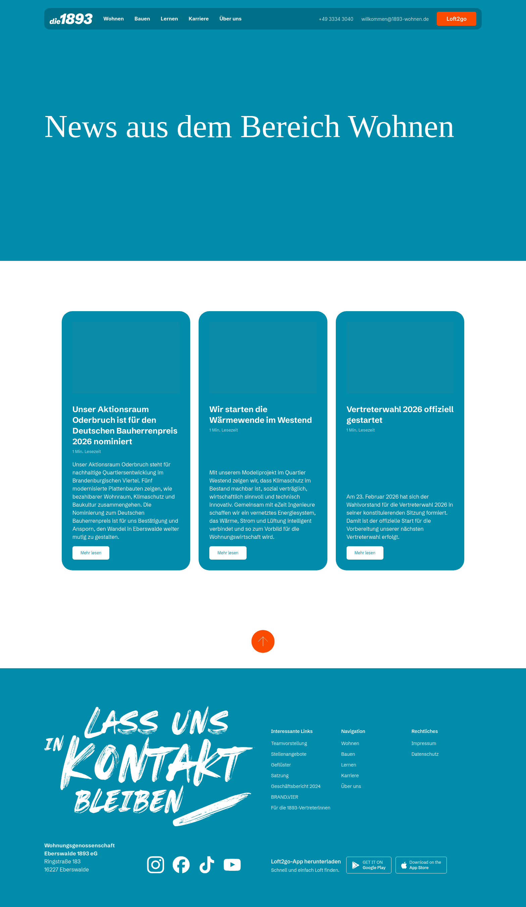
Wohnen (350, 743)
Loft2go (456, 18)
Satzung (279, 776)
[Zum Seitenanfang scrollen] (263, 639)
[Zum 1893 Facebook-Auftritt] (181, 864)
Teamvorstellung (289, 743)
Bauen (348, 754)
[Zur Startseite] (71, 18)
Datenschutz (425, 754)
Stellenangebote (289, 754)
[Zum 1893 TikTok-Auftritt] (206, 864)
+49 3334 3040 (336, 19)
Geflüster (281, 765)
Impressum (424, 743)
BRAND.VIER (284, 797)
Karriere (350, 776)
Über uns (351, 786)
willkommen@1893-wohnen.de (395, 19)
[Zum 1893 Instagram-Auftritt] (155, 864)
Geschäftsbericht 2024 (295, 786)
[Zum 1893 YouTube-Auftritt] (232, 864)
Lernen (348, 765)
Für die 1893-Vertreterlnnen (300, 808)
